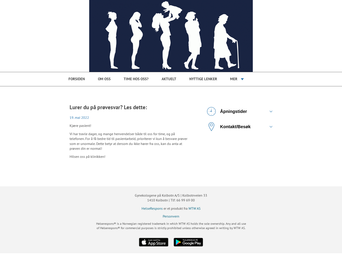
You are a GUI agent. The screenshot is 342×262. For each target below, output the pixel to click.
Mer (233, 79)
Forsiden (76, 79)
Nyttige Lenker (203, 79)
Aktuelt (169, 79)
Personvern (171, 216)
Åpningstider (227, 111)
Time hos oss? (136, 79)
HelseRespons (152, 208)
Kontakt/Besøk (229, 126)
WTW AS (194, 208)
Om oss (104, 79)
